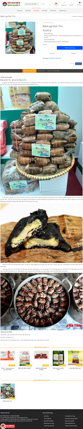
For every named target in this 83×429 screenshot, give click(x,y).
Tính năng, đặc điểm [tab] (29, 71)
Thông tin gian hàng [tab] (53, 71)
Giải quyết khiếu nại (70, 424)
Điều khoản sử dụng (49, 424)
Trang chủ (74, 17)
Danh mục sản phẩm (33, 4)
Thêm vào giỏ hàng (70, 48)
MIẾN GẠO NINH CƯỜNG (24, 368)
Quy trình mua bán (69, 421)
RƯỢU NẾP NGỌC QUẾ (75, 368)
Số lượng (45, 45)
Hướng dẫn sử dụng (70, 416)
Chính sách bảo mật (49, 426)
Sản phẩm (80, 17)
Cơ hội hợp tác (47, 419)
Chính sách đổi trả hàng (71, 426)
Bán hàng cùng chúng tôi (71, 419)
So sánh (73, 54)
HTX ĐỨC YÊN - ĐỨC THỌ (54, 59)
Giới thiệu (46, 416)
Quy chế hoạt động (48, 421)
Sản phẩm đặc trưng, (48, 23)
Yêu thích (52, 54)
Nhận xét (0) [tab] (41, 71)
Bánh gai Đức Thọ (7, 401)
